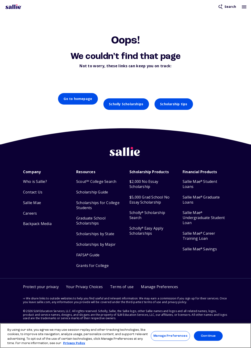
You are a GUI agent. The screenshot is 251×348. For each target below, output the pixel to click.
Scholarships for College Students (98, 200)
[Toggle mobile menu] (244, 7)
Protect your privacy (41, 281)
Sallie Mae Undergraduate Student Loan (204, 212)
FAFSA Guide (87, 249)
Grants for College (92, 260)
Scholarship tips (173, 99)
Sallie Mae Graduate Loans (201, 194)
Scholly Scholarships (126, 99)
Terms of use (122, 281)
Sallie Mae (32, 197)
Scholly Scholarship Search (147, 210)
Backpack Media (37, 218)
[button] (159, 281)
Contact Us (32, 186)
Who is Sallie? (35, 176)
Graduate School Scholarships (90, 215)
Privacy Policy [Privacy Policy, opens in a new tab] (74, 343)
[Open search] (227, 6)
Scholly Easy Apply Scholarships (146, 226)
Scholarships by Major (96, 239)
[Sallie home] (125, 150)
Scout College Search (96, 176)
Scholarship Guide (92, 186)
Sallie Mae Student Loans (200, 179)
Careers (30, 208)
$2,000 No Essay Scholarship (143, 179)
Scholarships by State (95, 228)
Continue (208, 335)
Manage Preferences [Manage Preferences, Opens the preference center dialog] (170, 335)
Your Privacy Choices (84, 281)
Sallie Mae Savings (200, 243)
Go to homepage (78, 99)
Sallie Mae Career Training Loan (199, 231)
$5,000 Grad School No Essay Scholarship (149, 194)
